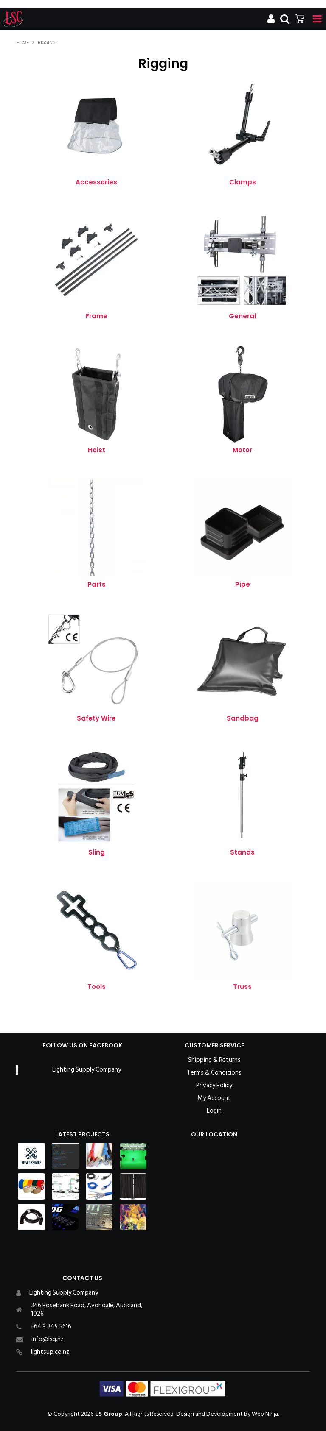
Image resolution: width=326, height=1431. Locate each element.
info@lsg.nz (47, 1339)
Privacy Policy (214, 1085)
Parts (96, 584)
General (242, 316)
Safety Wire (96, 718)
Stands (242, 852)
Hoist (96, 449)
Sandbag (243, 718)
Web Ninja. (265, 1414)
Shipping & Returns (214, 1060)
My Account (214, 1098)
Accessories (96, 182)
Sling (96, 852)
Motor (242, 449)
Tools (96, 986)
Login (214, 1111)
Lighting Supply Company (86, 1069)
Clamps (242, 182)
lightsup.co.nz (50, 1352)
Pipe (242, 584)
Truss (242, 986)
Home (22, 43)
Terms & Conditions (214, 1073)
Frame (96, 316)
